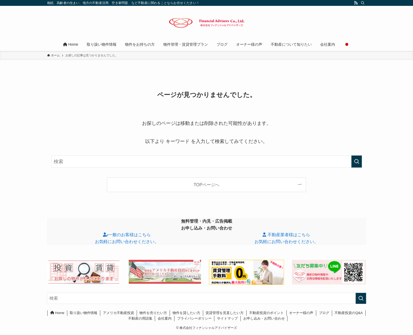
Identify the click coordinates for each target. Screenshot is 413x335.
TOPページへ (206, 184)
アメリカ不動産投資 (118, 313)
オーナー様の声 (301, 313)
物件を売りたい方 (153, 313)
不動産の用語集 (140, 318)
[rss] (355, 3)
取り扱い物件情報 (83, 313)
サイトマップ (227, 318)
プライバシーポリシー (194, 318)
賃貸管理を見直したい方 (225, 313)
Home (57, 313)
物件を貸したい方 (186, 313)
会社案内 (165, 318)
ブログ (324, 313)
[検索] (362, 3)
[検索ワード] (206, 161)
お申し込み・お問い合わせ (264, 318)
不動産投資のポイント (266, 313)
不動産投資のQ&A (348, 313)
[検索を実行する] (356, 161)
